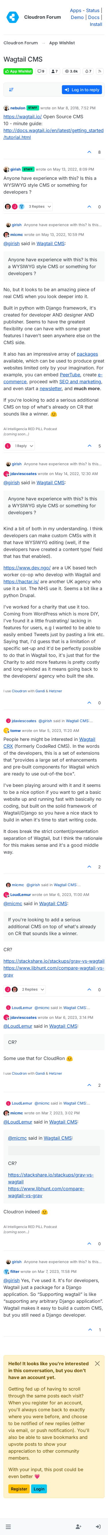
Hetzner (55, 691)
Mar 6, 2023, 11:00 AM (69, 894)
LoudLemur (20, 894)
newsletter (51, 388)
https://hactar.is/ (21, 581)
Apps (75, 10)
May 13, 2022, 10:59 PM (62, 234)
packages (87, 354)
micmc (16, 234)
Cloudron (19, 691)
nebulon (17, 108)
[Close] (97, 1363)
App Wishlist (18, 71)
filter (14, 1271)
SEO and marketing (80, 381)
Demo (77, 17)
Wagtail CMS (51, 243)
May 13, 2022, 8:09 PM (73, 169)
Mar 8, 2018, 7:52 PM (77, 108)
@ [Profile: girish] (11, 243)
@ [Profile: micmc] (12, 903)
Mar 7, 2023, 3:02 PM (60, 1113)
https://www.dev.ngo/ (27, 568)
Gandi (40, 691)
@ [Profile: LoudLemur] (17, 1026)
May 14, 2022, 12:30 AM (76, 473)
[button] (8, 1527)
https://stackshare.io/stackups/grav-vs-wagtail (54, 961)
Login (39, 1488)
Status (92, 10)
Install (96, 24)
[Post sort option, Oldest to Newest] (11, 89)
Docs (93, 17)
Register (19, 1488)
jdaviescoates (23, 473)
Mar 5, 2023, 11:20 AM (59, 730)
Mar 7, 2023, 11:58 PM (57, 1271)
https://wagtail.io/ (22, 116)
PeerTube (70, 374)
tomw (15, 730)
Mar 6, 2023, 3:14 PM (74, 1017)
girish (15, 169)
